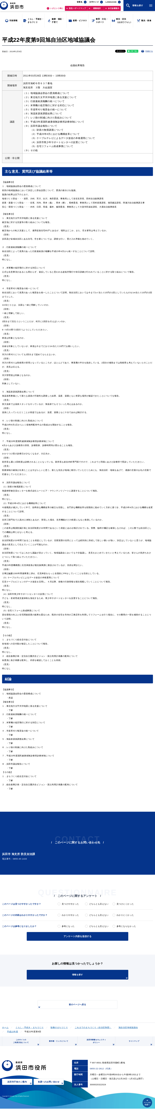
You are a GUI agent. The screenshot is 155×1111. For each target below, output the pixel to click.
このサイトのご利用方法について (25, 1043)
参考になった (68, 926)
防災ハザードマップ (77, 10)
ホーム (5, 1027)
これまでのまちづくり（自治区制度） (93, 1027)
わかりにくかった (125, 915)
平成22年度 (12, 1031)
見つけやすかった (70, 904)
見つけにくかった (125, 904)
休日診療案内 (113, 10)
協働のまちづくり (59, 1027)
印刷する (149, 51)
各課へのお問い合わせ (51, 1086)
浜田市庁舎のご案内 (19, 1086)
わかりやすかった (70, 915)
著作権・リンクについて (62, 1044)
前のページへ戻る (74, 1005)
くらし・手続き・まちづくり (29, 1027)
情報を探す (84, 976)
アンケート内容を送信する (77, 936)
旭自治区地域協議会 (128, 1027)
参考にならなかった (126, 926)
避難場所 (97, 10)
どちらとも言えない (99, 904)
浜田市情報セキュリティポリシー (99, 1043)
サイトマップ (140, 1044)
